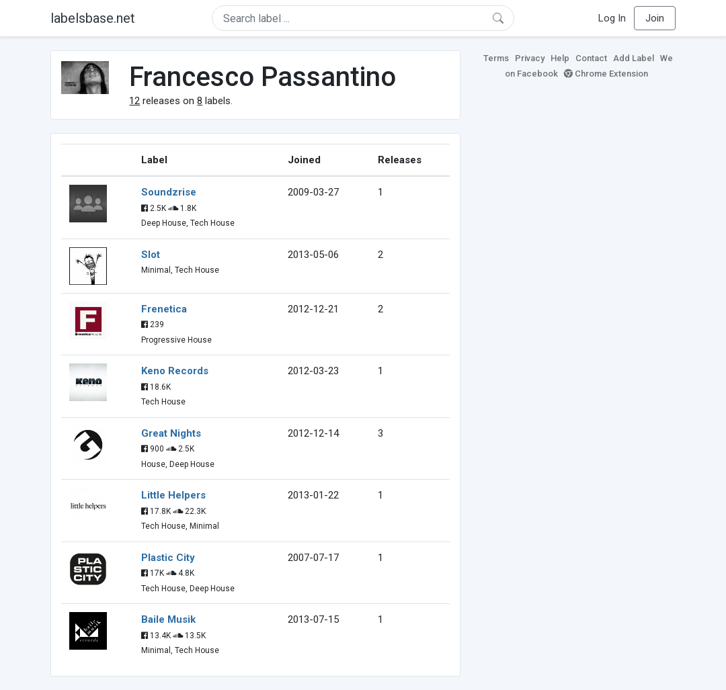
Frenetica (164, 309)
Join (654, 18)
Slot (150, 255)
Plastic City (168, 558)
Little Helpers (173, 495)
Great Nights (171, 433)
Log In (612, 18)
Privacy (529, 58)
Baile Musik (168, 619)
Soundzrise (168, 192)
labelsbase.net (92, 18)
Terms (496, 58)
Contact (591, 58)
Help (560, 58)
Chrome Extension (606, 74)
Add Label (633, 58)
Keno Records (174, 371)
